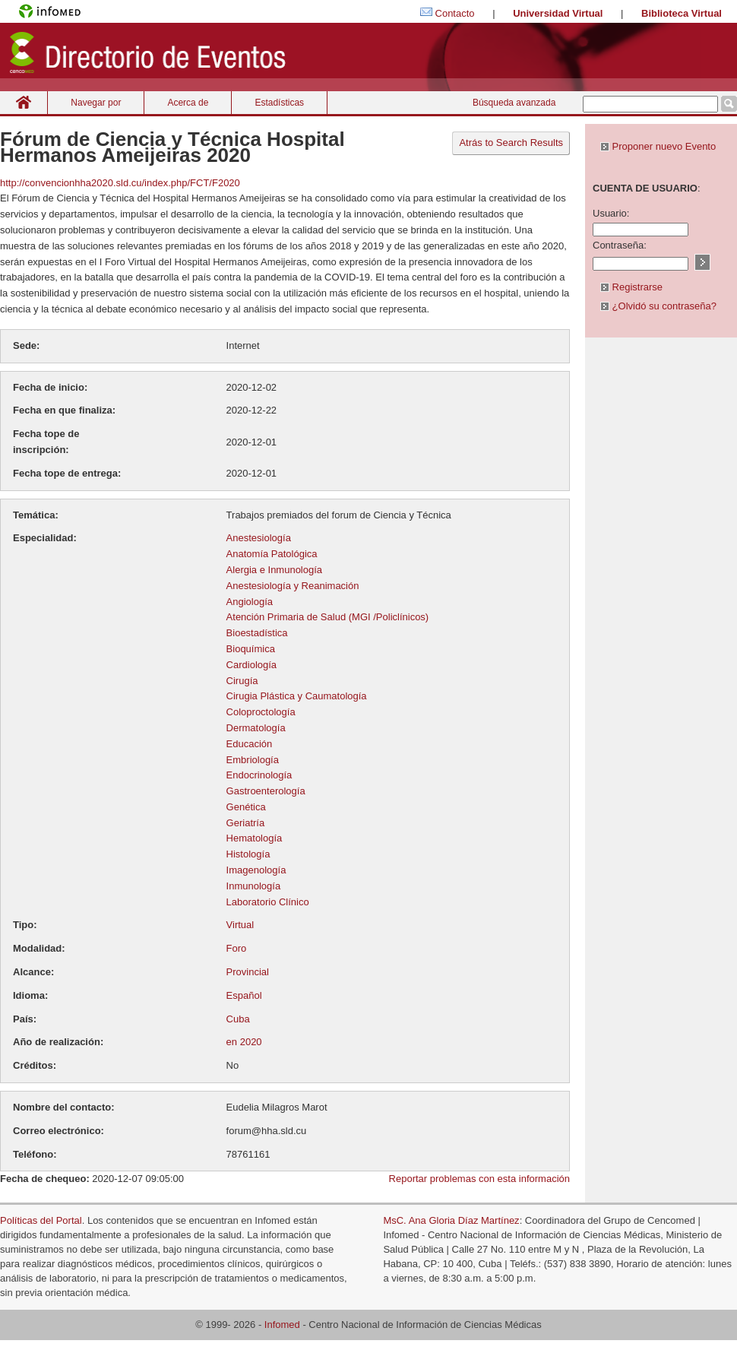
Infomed (282, 1324)
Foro (236, 948)
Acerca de (187, 102)
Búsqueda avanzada (514, 102)
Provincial (247, 972)
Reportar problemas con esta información (479, 1178)
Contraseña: (620, 245)
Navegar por (96, 102)
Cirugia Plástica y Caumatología (296, 696)
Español (244, 995)
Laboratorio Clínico (267, 902)
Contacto (455, 13)
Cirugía (242, 680)
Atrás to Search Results (511, 142)
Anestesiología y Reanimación (292, 585)
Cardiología (251, 664)
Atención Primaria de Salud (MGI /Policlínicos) (327, 617)
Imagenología (256, 870)
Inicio (23, 102)
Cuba (238, 1019)
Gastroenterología (265, 791)
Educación (249, 743)
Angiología (249, 601)
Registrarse (631, 287)
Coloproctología (261, 712)
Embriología (252, 759)
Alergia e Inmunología (274, 569)
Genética (246, 807)
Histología (248, 854)
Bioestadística (257, 633)
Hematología (254, 838)
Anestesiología (258, 537)
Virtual (240, 924)
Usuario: (611, 213)
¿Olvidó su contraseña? (658, 306)
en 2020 (244, 1041)
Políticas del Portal (41, 1220)
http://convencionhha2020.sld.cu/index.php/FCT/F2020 (120, 183)
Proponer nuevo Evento (658, 146)
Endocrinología (259, 775)
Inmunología (253, 886)
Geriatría (245, 823)
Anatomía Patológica (272, 553)
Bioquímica (250, 648)
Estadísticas (279, 102)
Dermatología (256, 728)
